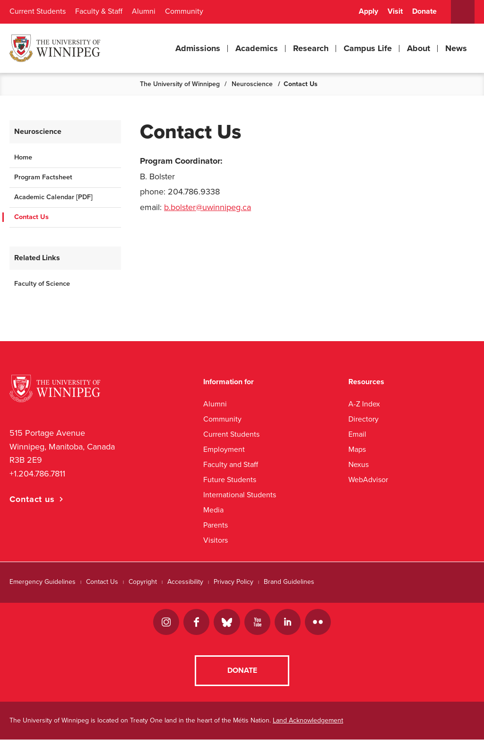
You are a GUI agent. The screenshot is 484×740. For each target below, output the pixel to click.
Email (357, 434)
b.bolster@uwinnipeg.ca (207, 207)
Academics (256, 48)
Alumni (144, 11)
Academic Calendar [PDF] (53, 197)
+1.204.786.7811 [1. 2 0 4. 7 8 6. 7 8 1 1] (37, 473)
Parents (215, 524)
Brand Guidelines (289, 582)
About (418, 48)
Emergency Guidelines (42, 582)
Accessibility (185, 582)
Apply (368, 11)
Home (23, 157)
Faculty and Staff (230, 464)
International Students (239, 494)
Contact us (32, 499)
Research (310, 48)
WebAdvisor (368, 479)
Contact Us (31, 217)
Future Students (229, 479)
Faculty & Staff (98, 11)
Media (213, 509)
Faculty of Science (42, 284)
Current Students (37, 11)
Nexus (358, 464)
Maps (357, 449)
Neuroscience (252, 84)
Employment (224, 449)
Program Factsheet (43, 177)
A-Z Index (364, 403)
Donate (424, 11)
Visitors (215, 540)
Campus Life (368, 48)
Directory (363, 418)
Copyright (143, 582)
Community (184, 11)
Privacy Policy (233, 582)
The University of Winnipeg (180, 84)
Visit (395, 11)
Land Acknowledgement (308, 721)
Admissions (197, 48)
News (456, 48)
